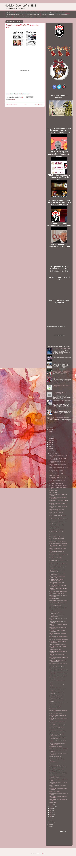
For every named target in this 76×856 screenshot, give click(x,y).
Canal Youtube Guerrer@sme (32, 14)
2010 (50, 826)
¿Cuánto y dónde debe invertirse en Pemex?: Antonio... (57, 776)
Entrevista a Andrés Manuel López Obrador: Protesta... (56, 510)
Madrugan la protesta (54, 708)
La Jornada (12, 99)
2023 (50, 429)
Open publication (9, 93)
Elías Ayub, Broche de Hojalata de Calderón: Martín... (56, 734)
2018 (50, 438)
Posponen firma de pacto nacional (56, 536)
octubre (51, 804)
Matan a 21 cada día (53, 490)
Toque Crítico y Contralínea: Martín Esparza (23, 16)
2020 (50, 435)
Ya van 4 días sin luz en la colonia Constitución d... (56, 513)
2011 (50, 824)
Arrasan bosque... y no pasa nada (56, 765)
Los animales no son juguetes (55, 746)
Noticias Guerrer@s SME (20, 5)
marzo (51, 818)
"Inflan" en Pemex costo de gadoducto (57, 644)
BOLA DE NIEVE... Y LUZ (54, 687)
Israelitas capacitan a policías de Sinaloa (62, 362)
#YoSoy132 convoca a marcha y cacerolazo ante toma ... (56, 580)
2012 (50, 450)
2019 (50, 436)
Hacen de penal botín (54, 475)
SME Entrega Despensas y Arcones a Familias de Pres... (57, 459)
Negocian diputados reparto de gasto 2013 (58, 748)
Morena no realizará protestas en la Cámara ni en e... (57, 613)
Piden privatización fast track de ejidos (57, 541)
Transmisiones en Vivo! (41, 16)
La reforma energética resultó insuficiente (58, 543)
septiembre (52, 806)
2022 (50, 431)
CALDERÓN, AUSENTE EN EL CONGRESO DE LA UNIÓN (56, 697)
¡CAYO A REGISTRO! (54, 528)
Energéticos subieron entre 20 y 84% (57, 695)
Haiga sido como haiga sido (55, 756)
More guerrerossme (25, 93)
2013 (50, 448)
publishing (18, 93)
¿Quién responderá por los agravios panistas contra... (57, 570)
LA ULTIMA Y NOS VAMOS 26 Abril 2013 (62, 410)
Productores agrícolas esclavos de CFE (57, 675)
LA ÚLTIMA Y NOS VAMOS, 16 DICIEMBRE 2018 (59, 393)
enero (51, 821)
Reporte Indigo (56, 355)
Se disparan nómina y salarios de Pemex (58, 602)
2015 (50, 444)
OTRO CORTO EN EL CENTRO (56, 529)
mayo (51, 814)
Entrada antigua (39, 104)
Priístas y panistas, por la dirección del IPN (58, 607)
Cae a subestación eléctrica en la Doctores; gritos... (56, 583)
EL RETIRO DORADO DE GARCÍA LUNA (58, 703)
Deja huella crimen (53, 492)
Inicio (26, 104)
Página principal (9, 12)
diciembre (52, 451)
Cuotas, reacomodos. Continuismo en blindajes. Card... (57, 716)
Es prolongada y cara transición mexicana (58, 600)
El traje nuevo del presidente (55, 713)
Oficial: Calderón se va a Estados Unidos (58, 591)
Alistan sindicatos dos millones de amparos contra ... (56, 525)
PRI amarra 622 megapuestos (55, 705)
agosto (51, 808)
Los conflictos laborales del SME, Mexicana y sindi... (56, 471)
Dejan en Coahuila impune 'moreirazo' (57, 763)
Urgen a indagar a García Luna (56, 534)
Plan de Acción (19, 12)
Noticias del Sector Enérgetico (46, 12)
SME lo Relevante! (60, 12)
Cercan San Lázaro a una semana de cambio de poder (57, 744)
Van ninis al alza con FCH (54, 706)
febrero (51, 820)
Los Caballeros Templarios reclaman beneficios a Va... (57, 532)
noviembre (52, 453)
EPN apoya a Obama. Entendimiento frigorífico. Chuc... (57, 616)
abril (51, 816)
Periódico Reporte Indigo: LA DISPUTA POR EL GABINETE (57, 661)
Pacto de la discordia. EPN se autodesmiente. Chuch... (55, 558)
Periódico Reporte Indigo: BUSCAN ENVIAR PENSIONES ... (57, 604)
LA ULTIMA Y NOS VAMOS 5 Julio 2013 (61, 348)
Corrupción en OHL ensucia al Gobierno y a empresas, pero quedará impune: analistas (62, 402)
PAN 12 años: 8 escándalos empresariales (58, 639)
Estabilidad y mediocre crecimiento (56, 758)
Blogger (42, 853)
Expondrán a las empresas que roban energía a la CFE (57, 642)
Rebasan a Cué (52, 802)
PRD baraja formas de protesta (56, 483)
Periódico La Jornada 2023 (31, 12)
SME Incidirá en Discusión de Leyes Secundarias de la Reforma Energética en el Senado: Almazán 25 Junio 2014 (62, 371)
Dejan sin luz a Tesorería (54, 791)
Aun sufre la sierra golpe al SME (56, 473)
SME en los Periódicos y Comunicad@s (14, 14)
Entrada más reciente (11, 104)
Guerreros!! (8, 16)
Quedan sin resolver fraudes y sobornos (58, 485)
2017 (50, 440)
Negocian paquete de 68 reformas (56, 593)
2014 (50, 446)
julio (51, 810)
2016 (50, 442)
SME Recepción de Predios (48, 14)
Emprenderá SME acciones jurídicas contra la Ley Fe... (57, 577)
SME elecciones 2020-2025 (62, 14)
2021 (50, 433)
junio (51, 812)
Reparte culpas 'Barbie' (54, 598)
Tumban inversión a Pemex (55, 649)
